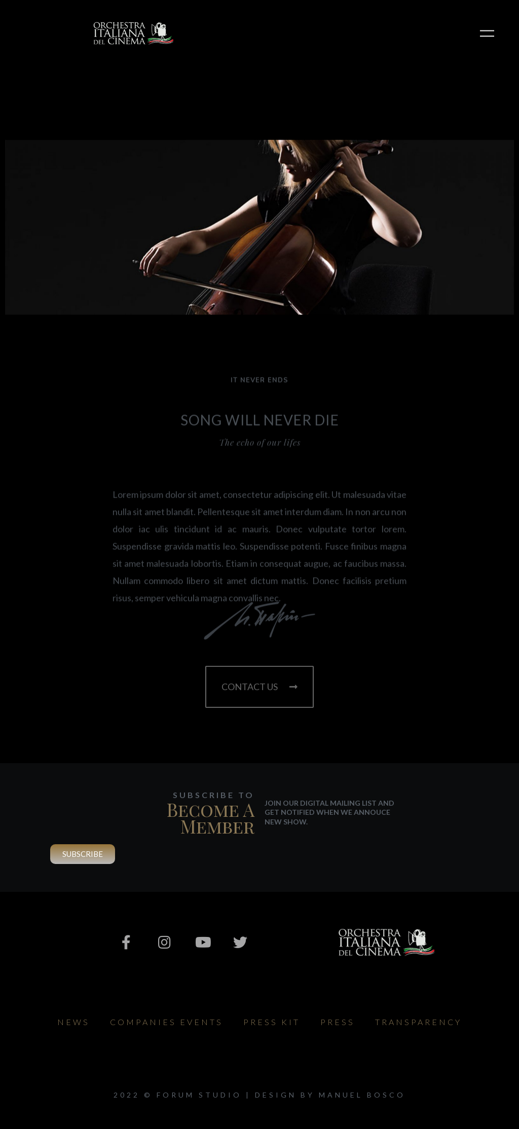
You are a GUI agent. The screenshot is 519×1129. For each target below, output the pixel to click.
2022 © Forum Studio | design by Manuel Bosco (259, 1094)
